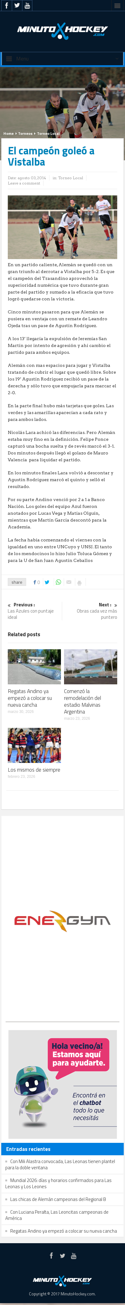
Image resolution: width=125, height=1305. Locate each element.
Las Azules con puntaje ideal (34, 611)
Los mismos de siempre (34, 770)
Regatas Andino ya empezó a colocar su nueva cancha (30, 698)
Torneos (25, 133)
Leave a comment (24, 183)
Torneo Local (48, 133)
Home (8, 133)
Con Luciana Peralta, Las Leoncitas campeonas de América (57, 1215)
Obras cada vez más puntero (91, 611)
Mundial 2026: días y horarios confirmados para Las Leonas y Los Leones (58, 1183)
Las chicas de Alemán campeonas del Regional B (58, 1199)
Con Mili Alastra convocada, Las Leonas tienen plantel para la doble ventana (60, 1164)
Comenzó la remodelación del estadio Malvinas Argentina (82, 701)
